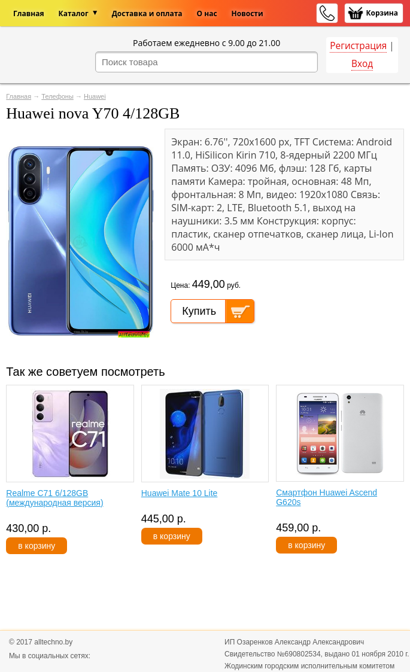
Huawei (95, 96)
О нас (207, 13)
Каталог (74, 13)
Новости (247, 13)
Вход (362, 63)
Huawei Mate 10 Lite (179, 493)
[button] (144, 139)
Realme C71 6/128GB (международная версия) (54, 497)
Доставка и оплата (147, 13)
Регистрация (358, 45)
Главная (28, 13)
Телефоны (57, 96)
